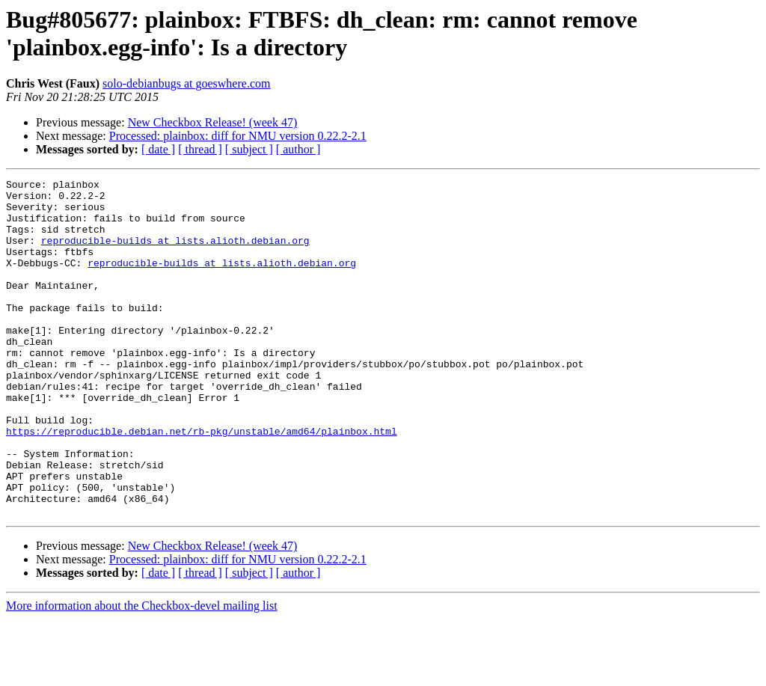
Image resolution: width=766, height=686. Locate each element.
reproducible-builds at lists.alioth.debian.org (175, 253)
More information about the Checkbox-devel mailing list (142, 673)
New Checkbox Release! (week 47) (213, 122)
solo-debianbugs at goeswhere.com (186, 83)
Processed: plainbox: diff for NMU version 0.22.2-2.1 (238, 135)
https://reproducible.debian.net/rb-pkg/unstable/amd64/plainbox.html (201, 482)
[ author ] (298, 149)
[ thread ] (200, 149)
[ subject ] (249, 149)
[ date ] (158, 149)
